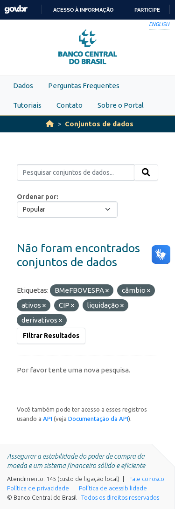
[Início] (50, 124)
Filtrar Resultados (51, 335)
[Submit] (146, 172)
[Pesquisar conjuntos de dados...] (75, 172)
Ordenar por (36, 196)
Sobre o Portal (121, 105)
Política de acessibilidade (113, 488)
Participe (147, 10)
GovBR (16, 9)
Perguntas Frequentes (83, 85)
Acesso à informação (83, 10)
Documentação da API (98, 418)
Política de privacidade (38, 488)
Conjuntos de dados (99, 124)
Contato (69, 105)
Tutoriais (27, 105)
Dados (23, 85)
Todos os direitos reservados (120, 497)
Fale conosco (146, 478)
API (47, 418)
